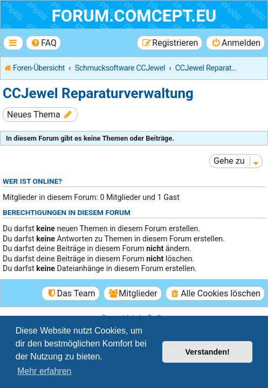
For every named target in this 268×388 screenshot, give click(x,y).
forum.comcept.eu (134, 16)
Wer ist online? (32, 181)
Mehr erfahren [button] (44, 371)
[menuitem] (43, 43)
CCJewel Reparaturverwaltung (98, 93)
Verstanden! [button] (207, 352)
